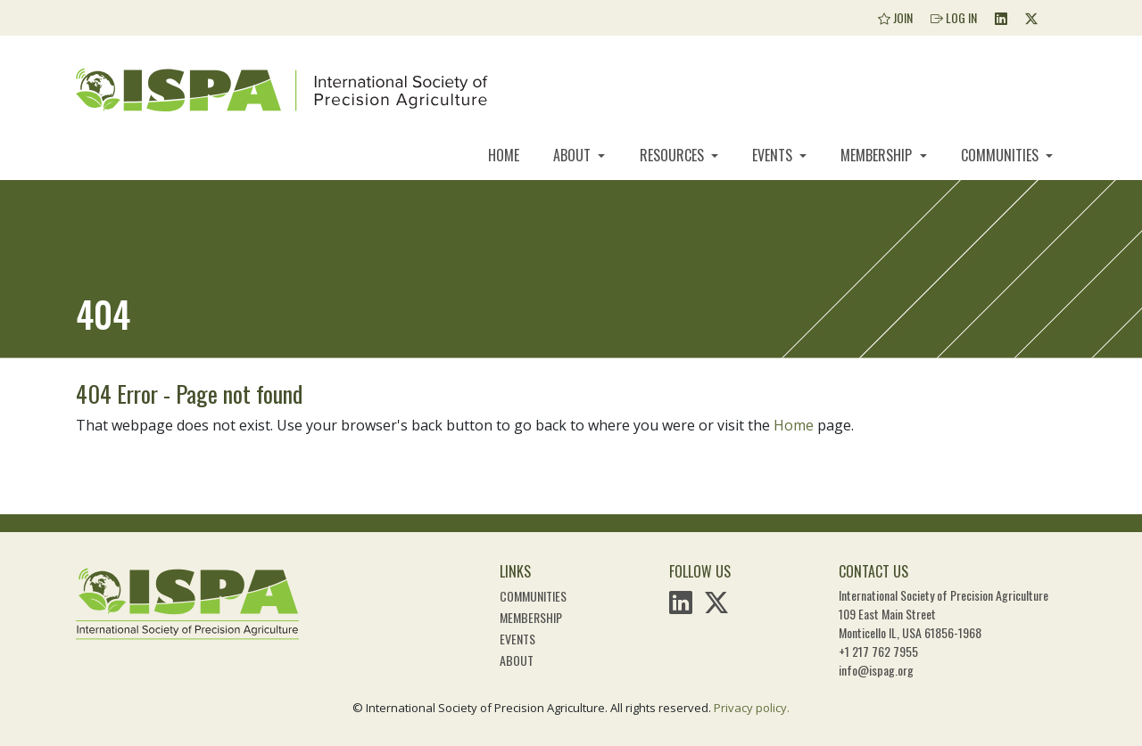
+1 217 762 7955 (878, 651)
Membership (877, 155)
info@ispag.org (876, 669)
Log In (954, 17)
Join (895, 17)
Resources (674, 155)
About (573, 155)
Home (503, 155)
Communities (1001, 155)
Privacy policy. (752, 708)
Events (774, 155)
